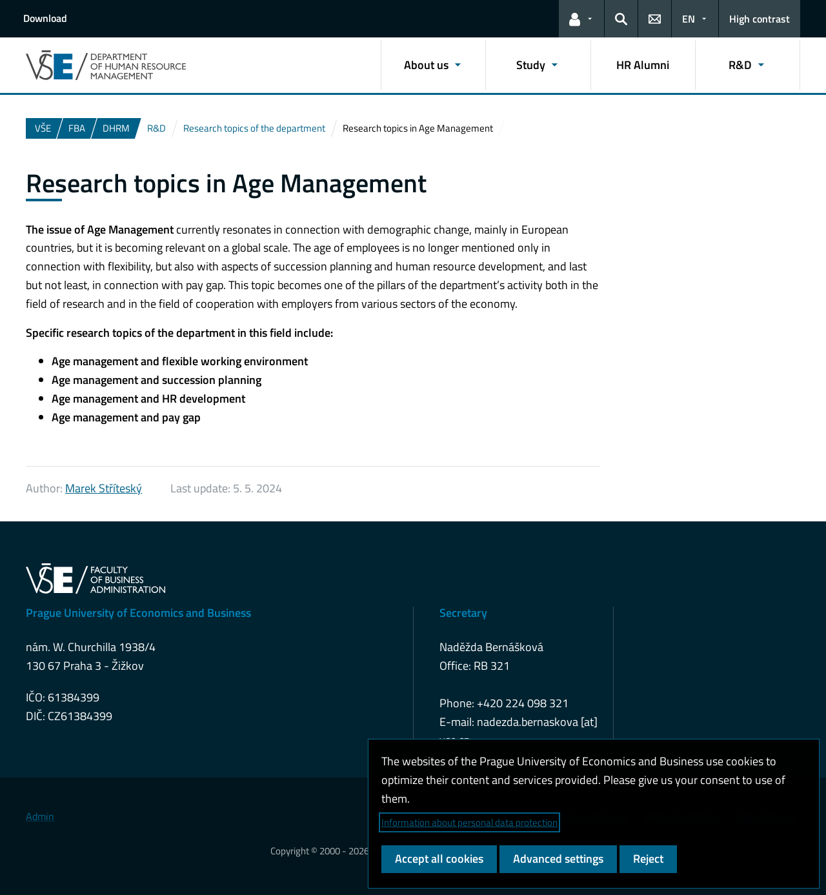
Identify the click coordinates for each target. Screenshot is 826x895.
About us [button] (426, 65)
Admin (40, 816)
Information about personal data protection (469, 822)
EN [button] (688, 18)
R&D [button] (740, 65)
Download (45, 18)
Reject (648, 858)
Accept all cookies (439, 858)
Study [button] (530, 65)
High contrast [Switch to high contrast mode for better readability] (759, 18)
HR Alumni (642, 65)
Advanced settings (558, 858)
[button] (581, 18)
